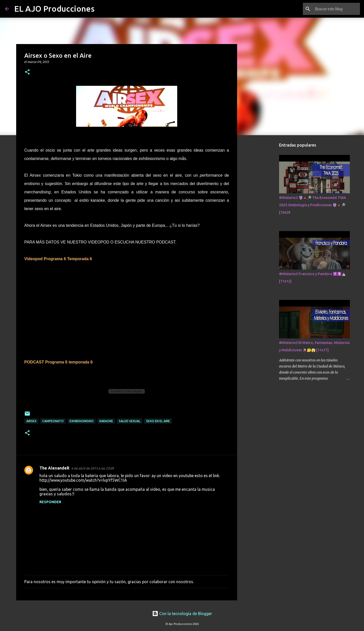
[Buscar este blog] (333, 9)
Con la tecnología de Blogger (182, 613)
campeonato (53, 421)
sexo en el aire (158, 421)
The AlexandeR (54, 468)
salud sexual (129, 421)
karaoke (106, 421)
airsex (31, 421)
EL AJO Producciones (54, 8)
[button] (27, 72)
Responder (50, 502)
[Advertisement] (263, 219)
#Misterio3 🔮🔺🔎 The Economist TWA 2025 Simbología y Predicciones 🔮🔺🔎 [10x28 (312, 205)
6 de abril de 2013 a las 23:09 (92, 468)
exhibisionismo (82, 421)
